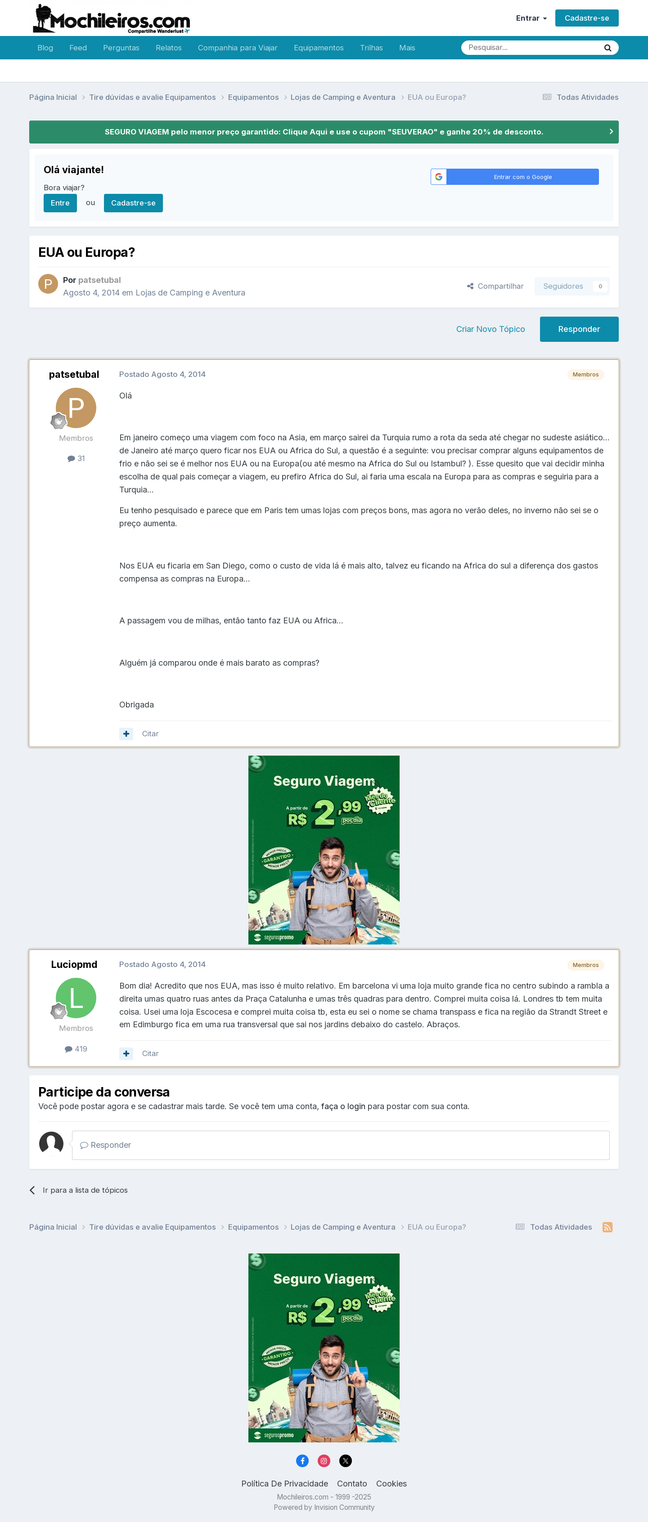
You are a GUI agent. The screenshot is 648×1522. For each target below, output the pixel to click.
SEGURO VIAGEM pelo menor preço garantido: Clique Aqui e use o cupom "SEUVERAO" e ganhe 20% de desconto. (324, 131)
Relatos (169, 47)
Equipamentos (319, 47)
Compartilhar (495, 286)
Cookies (391, 1483)
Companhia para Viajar (238, 47)
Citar (150, 733)
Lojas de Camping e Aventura (190, 292)
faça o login (343, 1106)
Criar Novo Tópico (490, 329)
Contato (352, 1483)
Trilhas (371, 47)
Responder (579, 329)
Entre (60, 202)
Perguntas (121, 47)
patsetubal (74, 374)
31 (76, 458)
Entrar (531, 17)
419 (76, 1048)
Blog (45, 47)
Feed (78, 47)
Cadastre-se (587, 17)
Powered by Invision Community (324, 1507)
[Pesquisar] (500, 47)
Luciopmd (74, 964)
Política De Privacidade (284, 1483)
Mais (407, 47)
